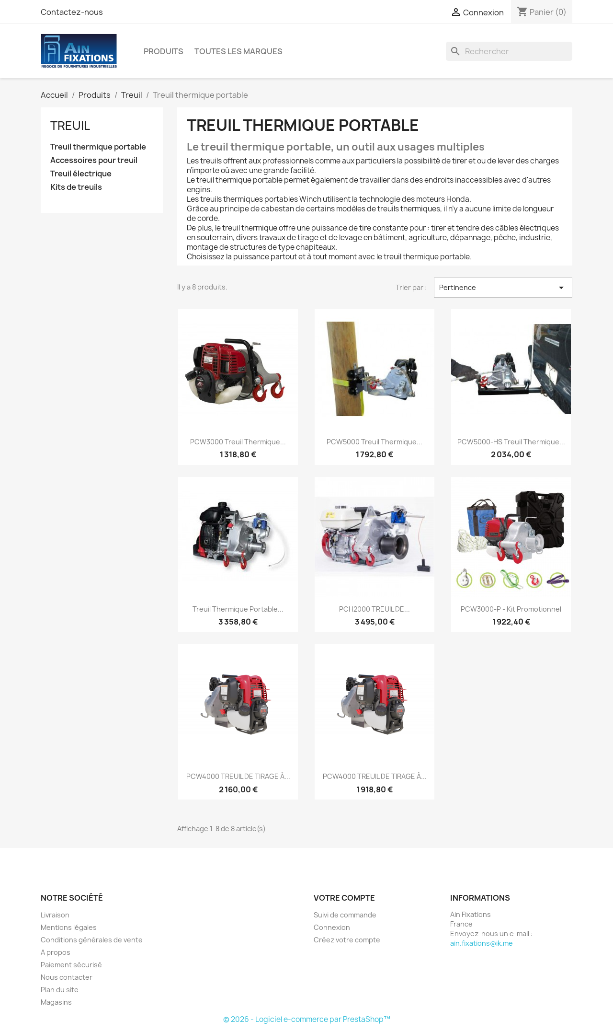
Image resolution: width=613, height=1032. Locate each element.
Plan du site (60, 989)
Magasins (56, 1002)
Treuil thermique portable (98, 147)
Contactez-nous (72, 12)
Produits (163, 51)
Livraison (55, 914)
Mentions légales (69, 927)
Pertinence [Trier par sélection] (503, 287)
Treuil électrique (81, 174)
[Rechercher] (509, 51)
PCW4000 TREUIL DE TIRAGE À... (238, 776)
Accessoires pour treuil (93, 160)
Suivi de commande (345, 914)
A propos (55, 952)
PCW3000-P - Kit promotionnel (511, 609)
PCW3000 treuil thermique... (238, 441)
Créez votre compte (347, 939)
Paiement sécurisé (71, 964)
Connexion (332, 927)
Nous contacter (66, 977)
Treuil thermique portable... (238, 609)
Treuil (70, 125)
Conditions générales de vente (92, 939)
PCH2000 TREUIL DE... (374, 609)
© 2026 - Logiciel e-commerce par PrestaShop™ (306, 1019)
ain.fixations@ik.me (481, 943)
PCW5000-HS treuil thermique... (511, 441)
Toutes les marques (238, 51)
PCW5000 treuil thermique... (374, 441)
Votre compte (344, 898)
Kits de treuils (76, 187)
